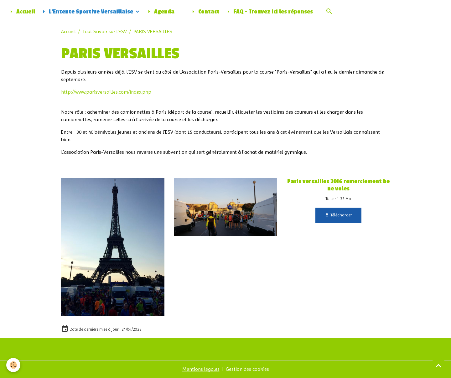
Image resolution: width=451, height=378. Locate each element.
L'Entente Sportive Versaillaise (87, 11)
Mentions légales (201, 369)
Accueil (21, 11)
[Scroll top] (438, 365)
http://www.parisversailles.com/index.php (106, 92)
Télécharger (338, 215)
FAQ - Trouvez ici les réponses (269, 11)
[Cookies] (13, 365)
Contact (204, 11)
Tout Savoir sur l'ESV (104, 31)
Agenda (159, 11)
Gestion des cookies (247, 369)
